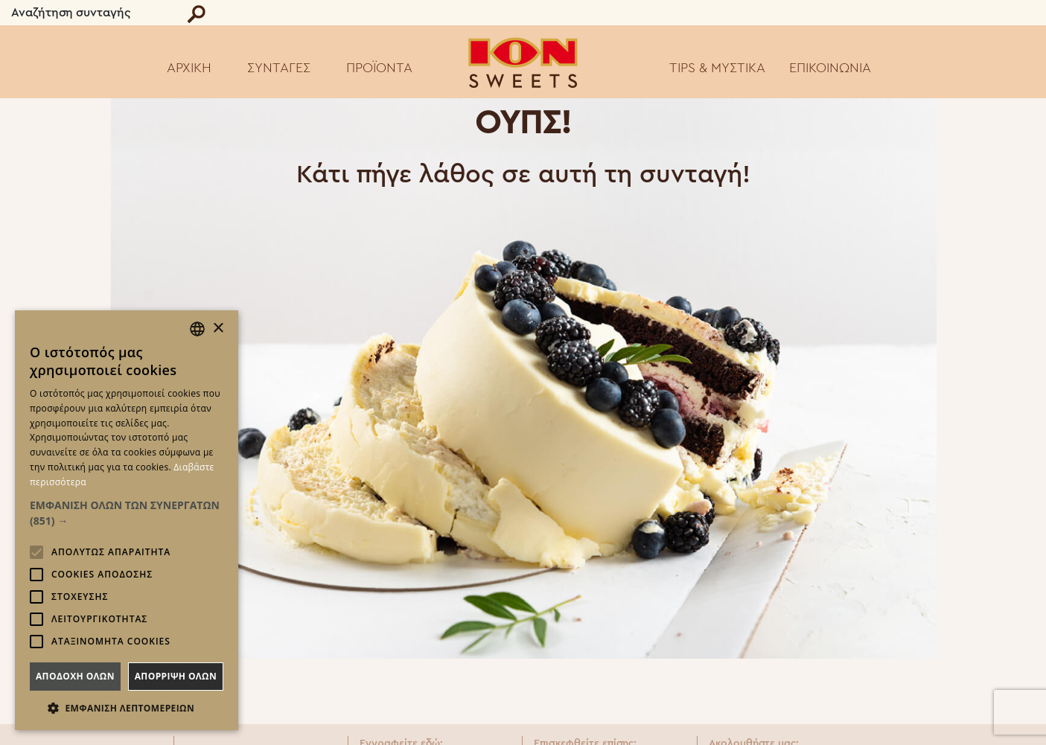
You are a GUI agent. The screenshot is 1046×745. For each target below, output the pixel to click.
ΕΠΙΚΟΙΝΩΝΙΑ (830, 67)
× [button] (217, 328)
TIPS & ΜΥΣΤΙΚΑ (717, 67)
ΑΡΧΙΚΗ (189, 67)
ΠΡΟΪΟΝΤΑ (379, 67)
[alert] (126, 520)
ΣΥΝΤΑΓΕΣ (278, 67)
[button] (126, 512)
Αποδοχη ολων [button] (75, 676)
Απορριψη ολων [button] (176, 676)
